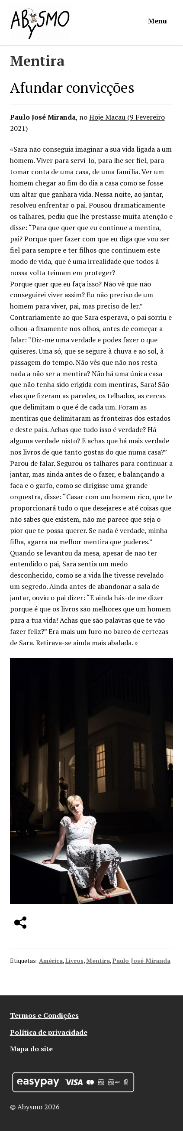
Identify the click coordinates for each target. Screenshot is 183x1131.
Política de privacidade (48, 1032)
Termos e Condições (44, 1015)
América (51, 960)
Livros (74, 960)
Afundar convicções (72, 87)
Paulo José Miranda (141, 960)
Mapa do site (31, 1048)
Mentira (98, 960)
